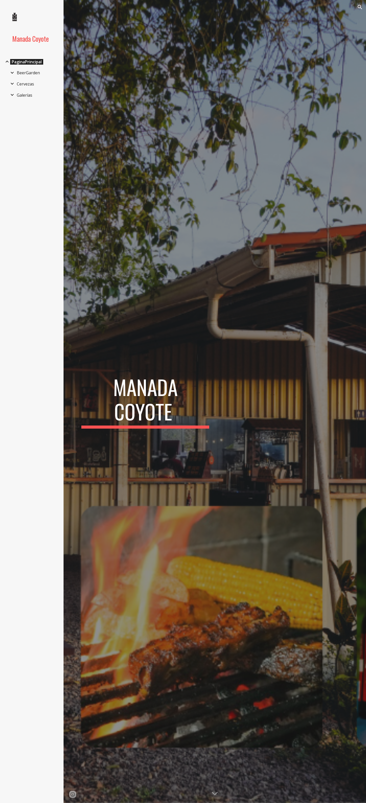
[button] (360, 7)
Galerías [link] (24, 95)
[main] (145, 402)
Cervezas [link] (25, 84)
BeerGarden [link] (28, 73)
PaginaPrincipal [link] (27, 62)
